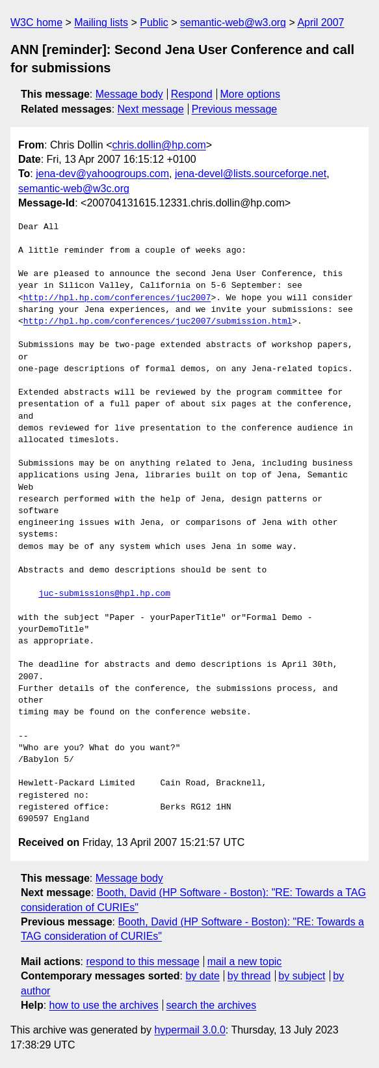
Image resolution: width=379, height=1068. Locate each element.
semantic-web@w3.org (233, 22)
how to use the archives (104, 1005)
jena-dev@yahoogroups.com (102, 173)
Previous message (235, 109)
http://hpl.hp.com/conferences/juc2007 (117, 298)
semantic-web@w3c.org (73, 188)
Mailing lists (101, 22)
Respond (192, 94)
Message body (129, 94)
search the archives (211, 1005)
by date (202, 975)
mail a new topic (244, 961)
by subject (301, 975)
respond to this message (142, 961)
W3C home (36, 22)
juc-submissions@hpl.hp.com (104, 594)
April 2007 (320, 22)
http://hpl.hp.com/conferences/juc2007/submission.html (157, 322)
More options (250, 94)
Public (154, 22)
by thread (249, 975)
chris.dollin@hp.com (158, 144)
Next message (151, 109)
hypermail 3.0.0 (189, 1029)
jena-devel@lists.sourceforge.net (250, 173)
